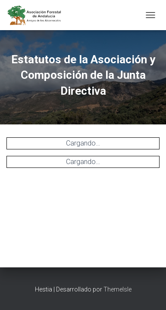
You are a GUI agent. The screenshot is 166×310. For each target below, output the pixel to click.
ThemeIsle (117, 289)
